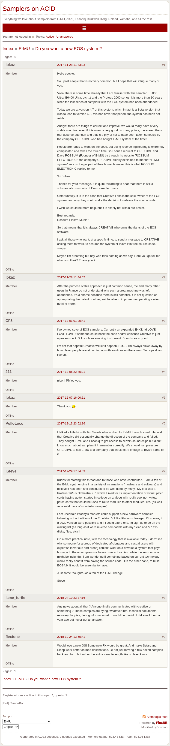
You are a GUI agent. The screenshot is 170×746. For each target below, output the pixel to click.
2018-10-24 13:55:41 (71, 636)
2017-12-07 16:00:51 (71, 397)
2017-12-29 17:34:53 (71, 471)
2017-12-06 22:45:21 (71, 371)
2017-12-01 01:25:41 (71, 320)
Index (8, 48)
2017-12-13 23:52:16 (71, 423)
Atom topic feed (157, 717)
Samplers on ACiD (29, 8)
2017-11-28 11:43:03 (71, 64)
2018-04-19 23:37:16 (71, 597)
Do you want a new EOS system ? (68, 48)
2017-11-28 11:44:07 (71, 277)
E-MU (24, 48)
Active (50, 36)
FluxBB (161, 723)
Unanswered (64, 36)
